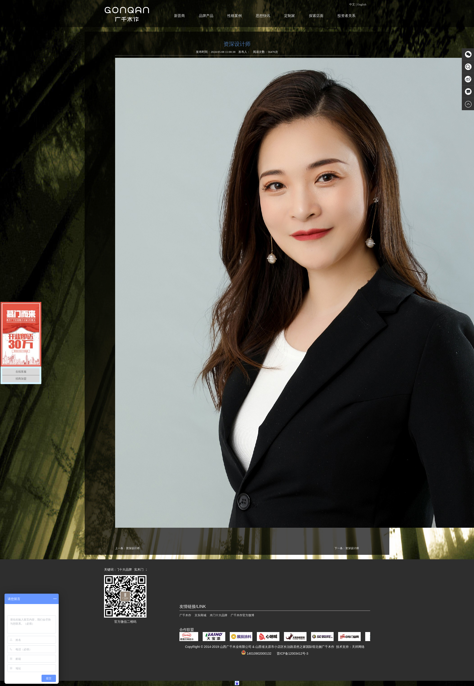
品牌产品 (206, 16)
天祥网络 (358, 647)
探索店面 (316, 16)
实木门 (140, 569)
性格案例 (234, 16)
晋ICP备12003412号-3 (292, 653)
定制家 (289, 16)
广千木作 (185, 615)
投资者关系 (346, 16)
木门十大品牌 (123, 569)
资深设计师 (132, 548)
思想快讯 (263, 16)
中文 (352, 4)
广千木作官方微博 (242, 615)
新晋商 (179, 16)
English (361, 4)
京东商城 (200, 615)
